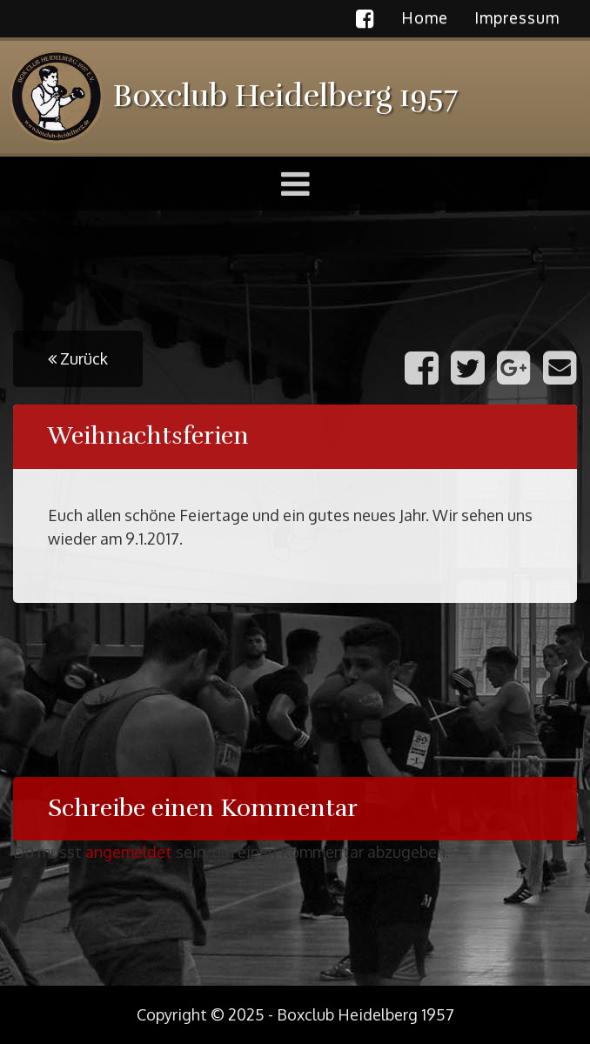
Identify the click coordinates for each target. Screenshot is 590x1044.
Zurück (78, 358)
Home (424, 17)
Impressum (517, 17)
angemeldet (128, 851)
